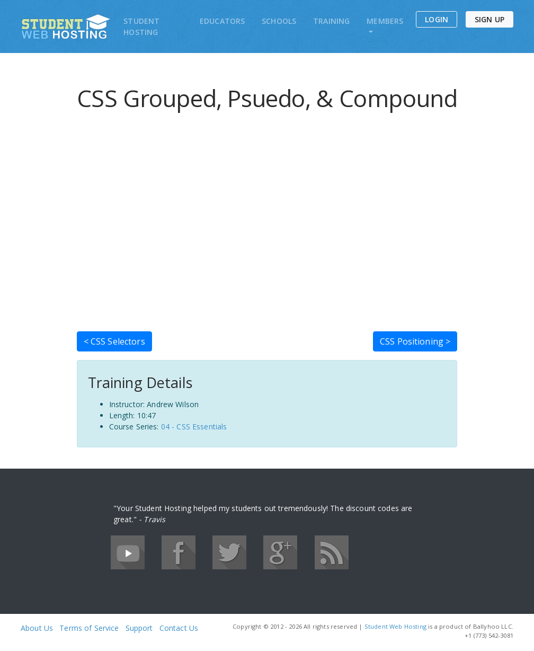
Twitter (229, 552)
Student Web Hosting (395, 626)
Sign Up (489, 19)
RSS (332, 552)
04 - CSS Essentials (194, 426)
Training (331, 21)
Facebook (178, 552)
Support (139, 628)
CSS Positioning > (415, 341)
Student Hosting (141, 26)
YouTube (128, 552)
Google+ (280, 552)
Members (385, 21)
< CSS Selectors (114, 341)
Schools (279, 21)
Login (436, 19)
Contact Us (178, 628)
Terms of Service (89, 628)
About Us (37, 628)
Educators (222, 21)
